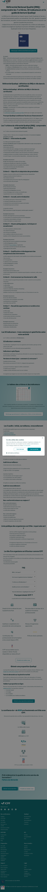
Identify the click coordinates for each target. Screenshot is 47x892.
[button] (12, 453)
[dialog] (23, 446)
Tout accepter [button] (34, 449)
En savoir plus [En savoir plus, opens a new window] (27, 445)
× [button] (42, 437)
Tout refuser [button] (20, 449)
